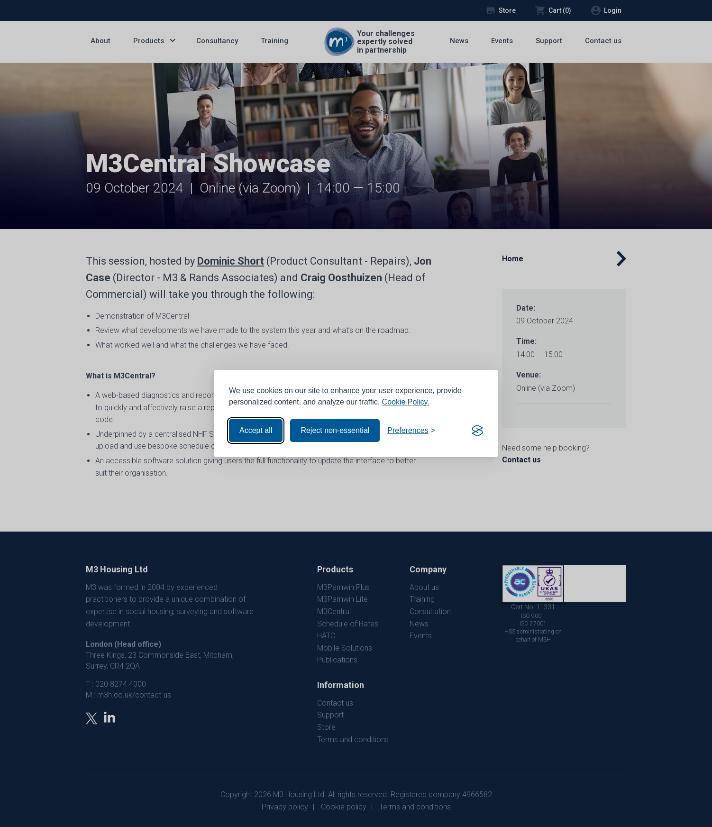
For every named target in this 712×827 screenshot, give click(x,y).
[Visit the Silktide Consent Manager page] (477, 430)
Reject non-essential (335, 430)
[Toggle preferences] (411, 430)
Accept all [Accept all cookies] (255, 430)
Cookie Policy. (405, 402)
